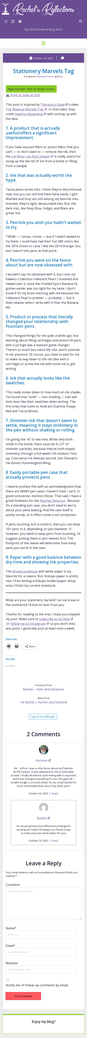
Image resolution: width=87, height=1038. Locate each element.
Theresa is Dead (54, 104)
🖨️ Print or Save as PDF (23, 95)
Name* (11, 928)
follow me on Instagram (30, 623)
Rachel (43, 818)
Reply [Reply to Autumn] (55, 793)
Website (12, 963)
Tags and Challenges (42, 716)
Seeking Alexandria (30, 114)
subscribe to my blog (56, 619)
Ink (61, 76)
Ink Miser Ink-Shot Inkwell (32, 156)
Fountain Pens (44, 76)
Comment (13, 885)
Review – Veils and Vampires (43, 689)
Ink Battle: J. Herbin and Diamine (43, 702)
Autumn (43, 760)
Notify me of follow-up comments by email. (37, 985)
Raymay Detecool (52, 500)
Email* (10, 945)
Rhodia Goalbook (25, 571)
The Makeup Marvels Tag (26, 109)
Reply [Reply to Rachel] (55, 840)
